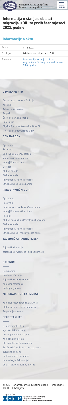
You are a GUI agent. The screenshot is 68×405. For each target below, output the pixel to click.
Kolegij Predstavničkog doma (17, 211)
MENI (62, 5)
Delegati (7, 166)
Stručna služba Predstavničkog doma (22, 232)
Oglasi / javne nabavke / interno (19, 364)
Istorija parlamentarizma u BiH (18, 130)
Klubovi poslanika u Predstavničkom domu (24, 219)
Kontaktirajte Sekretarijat (16, 360)
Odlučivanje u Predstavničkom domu (21, 207)
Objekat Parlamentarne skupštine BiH (22, 126)
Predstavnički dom (12, 275)
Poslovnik (8, 149)
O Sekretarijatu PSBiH (14, 325)
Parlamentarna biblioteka (16, 355)
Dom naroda (9, 270)
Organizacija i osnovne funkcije (18, 100)
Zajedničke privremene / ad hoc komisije (23, 251)
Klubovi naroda (10, 170)
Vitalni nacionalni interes (15, 158)
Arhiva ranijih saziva (13, 109)
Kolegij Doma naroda (13, 162)
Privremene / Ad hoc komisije (18, 179)
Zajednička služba (12, 351)
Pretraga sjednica (12, 287)
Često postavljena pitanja (15, 117)
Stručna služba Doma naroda (17, 183)
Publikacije (8, 121)
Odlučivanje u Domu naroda (17, 153)
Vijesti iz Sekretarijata (14, 330)
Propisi (6, 113)
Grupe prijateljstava (13, 311)
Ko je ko (7, 104)
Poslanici (7, 215)
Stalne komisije (10, 175)
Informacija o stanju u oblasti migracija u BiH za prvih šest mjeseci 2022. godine (43, 62)
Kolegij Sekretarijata (13, 338)
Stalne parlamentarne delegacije (19, 306)
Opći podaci (8, 145)
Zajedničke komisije (13, 247)
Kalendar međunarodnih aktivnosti (20, 302)
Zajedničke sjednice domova (17, 279)
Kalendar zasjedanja (13, 283)
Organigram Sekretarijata (16, 334)
